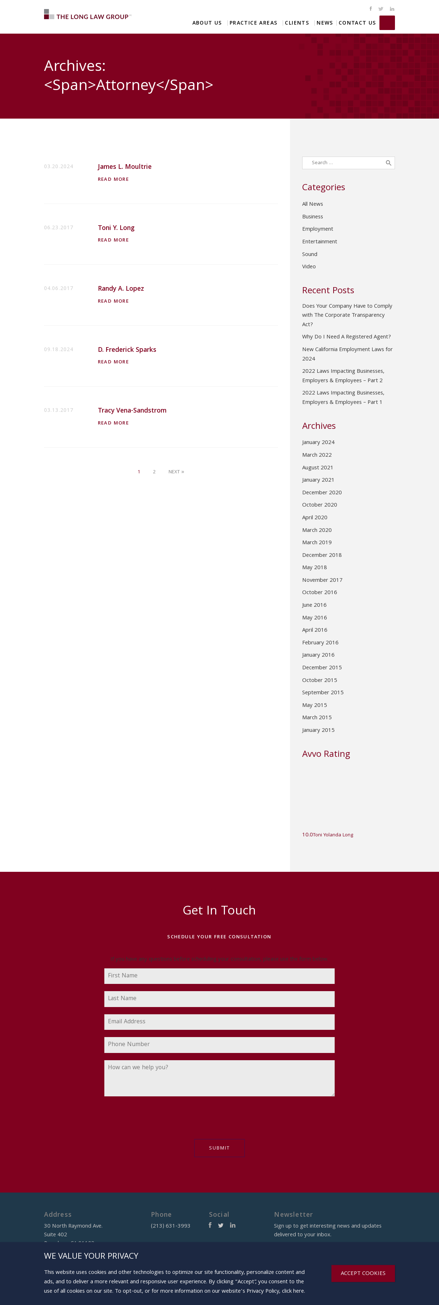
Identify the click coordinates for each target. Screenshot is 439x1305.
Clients (297, 23)
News (325, 23)
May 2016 (314, 618)
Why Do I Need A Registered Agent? (346, 337)
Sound (309, 255)
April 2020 (314, 518)
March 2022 (317, 455)
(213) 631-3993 (387, 23)
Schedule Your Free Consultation (219, 937)
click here (293, 1291)
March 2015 (317, 718)
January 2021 (318, 480)
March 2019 (317, 543)
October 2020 (319, 505)
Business (312, 217)
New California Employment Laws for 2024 (347, 354)
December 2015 (322, 668)
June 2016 (314, 605)
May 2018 (314, 568)
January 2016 (318, 655)
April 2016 (314, 630)
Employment (317, 229)
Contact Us (357, 23)
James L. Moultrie (125, 167)
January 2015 (318, 730)
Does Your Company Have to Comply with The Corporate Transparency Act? (347, 316)
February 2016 (320, 643)
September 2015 (323, 693)
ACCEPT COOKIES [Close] (363, 1274)
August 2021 (318, 468)
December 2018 (322, 555)
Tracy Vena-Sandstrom (132, 411)
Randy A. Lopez (121, 289)
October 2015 (319, 681)
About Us (207, 23)
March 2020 (317, 531)
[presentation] (159, 1121)
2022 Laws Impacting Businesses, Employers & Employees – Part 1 (343, 398)
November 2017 (322, 580)
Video (309, 267)
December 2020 (322, 493)
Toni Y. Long (116, 228)
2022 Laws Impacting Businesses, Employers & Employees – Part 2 (343, 376)
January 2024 (318, 443)
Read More (113, 180)
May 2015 (314, 706)
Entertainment (319, 242)
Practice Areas (254, 23)
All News (312, 204)
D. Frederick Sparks (127, 350)
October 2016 (319, 593)
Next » (176, 472)
